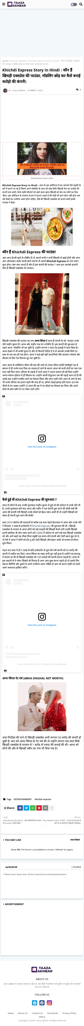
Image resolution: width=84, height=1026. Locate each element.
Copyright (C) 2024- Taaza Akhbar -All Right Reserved (42, 1020)
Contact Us (37, 1013)
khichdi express (18, 60)
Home (11, 1013)
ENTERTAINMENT (23, 799)
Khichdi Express (41, 526)
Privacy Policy (69, 1013)
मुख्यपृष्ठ (5, 60)
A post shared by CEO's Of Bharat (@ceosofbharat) (42, 664)
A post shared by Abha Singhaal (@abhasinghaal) (42, 486)
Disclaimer (52, 1013)
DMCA (42, 1016)
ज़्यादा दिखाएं (75, 839)
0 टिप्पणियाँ (76, 867)
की (25, 268)
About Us (22, 1013)
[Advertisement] (42, 33)
